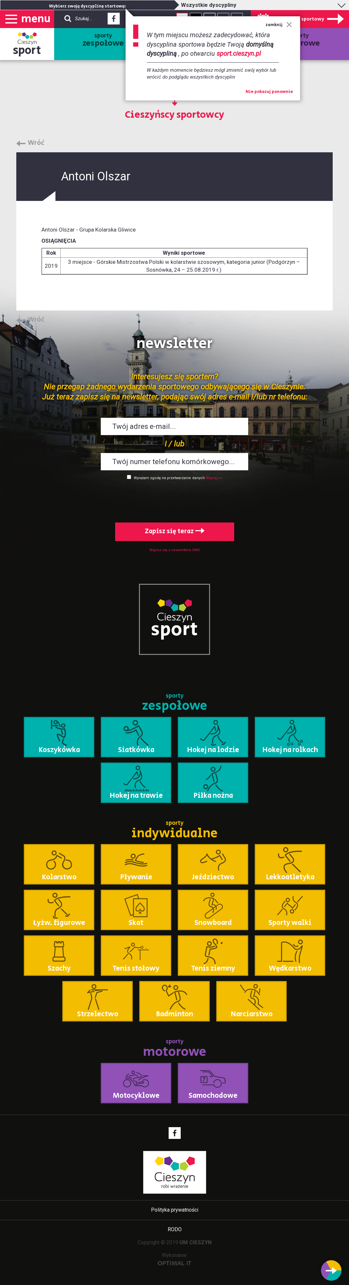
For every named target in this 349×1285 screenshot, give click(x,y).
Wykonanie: (175, 1258)
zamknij (279, 25)
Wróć (36, 143)
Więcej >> (214, 478)
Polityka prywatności (174, 1210)
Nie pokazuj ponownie (269, 92)
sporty (103, 40)
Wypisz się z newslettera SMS (174, 550)
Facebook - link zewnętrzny (114, 20)
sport (27, 50)
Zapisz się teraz (175, 531)
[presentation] (174, 500)
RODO (175, 1229)
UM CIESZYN (195, 1242)
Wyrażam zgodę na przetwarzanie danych (169, 478)
